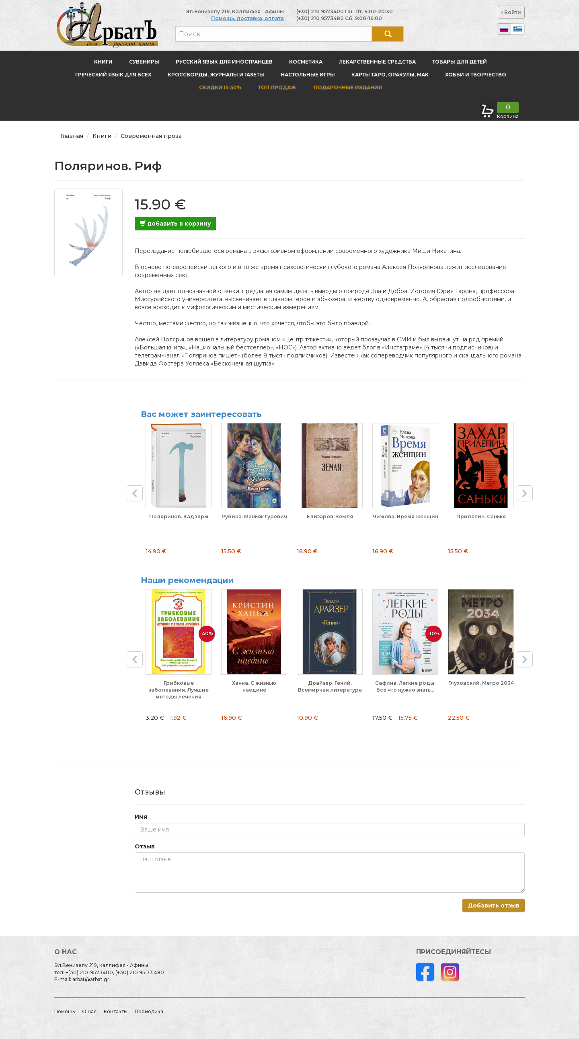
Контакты (115, 1011)
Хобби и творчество (475, 75)
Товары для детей (459, 62)
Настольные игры (308, 75)
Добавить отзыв (493, 905)
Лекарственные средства (377, 62)
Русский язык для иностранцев (224, 62)
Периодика (149, 1011)
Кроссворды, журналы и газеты (216, 75)
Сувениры (144, 62)
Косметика (305, 62)
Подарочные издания (347, 87)
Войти (511, 12)
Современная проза (151, 136)
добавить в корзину (175, 223)
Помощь (64, 1011)
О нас (89, 1011)
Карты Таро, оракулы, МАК (390, 75)
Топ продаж (277, 87)
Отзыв (145, 846)
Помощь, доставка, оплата (247, 18)
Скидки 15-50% (220, 87)
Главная (71, 136)
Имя (141, 816)
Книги (103, 62)
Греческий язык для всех (113, 75)
